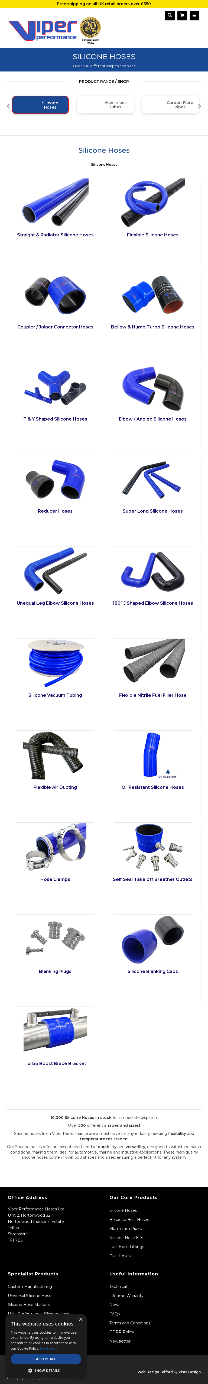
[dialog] (46, 1346)
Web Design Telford (155, 1372)
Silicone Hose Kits (126, 1237)
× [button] (81, 1320)
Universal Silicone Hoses (30, 1295)
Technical (118, 1286)
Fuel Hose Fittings (126, 1246)
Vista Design (189, 1372)
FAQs (114, 1313)
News (114, 1304)
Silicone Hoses (104, 164)
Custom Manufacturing (30, 1286)
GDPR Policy (121, 1332)
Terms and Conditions (129, 1323)
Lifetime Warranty (126, 1295)
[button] (46, 1370)
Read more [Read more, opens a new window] (48, 1348)
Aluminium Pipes (125, 1228)
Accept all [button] (46, 1359)
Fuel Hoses (120, 1255)
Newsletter (120, 1341)
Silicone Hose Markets (29, 1304)
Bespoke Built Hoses (129, 1219)
